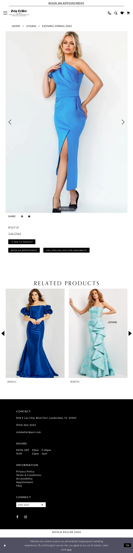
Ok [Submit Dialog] (128, 545)
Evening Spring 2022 (57, 26)
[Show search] (116, 13)
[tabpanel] (66, 122)
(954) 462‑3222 (26, 425)
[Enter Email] (31, 504)
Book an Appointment (24, 250)
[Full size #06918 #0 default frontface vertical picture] (66, 122)
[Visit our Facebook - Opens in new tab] (17, 517)
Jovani (31, 26)
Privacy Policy (25, 471)
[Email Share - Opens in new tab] (29, 216)
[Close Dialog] (5, 545)
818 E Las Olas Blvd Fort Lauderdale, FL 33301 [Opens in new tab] (46, 418)
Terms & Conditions (28, 475)
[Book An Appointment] (66, 3)
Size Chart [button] (14, 233)
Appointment (24, 482)
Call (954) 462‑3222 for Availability (66, 250)
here (69, 549)
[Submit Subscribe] (42, 504)
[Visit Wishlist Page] (122, 13)
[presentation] (35, 333)
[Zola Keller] (19, 13)
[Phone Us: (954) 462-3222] (109, 13)
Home (16, 26)
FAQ (19, 485)
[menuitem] (5, 13)
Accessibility (24, 478)
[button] (5, 13)
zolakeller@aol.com (28, 432)
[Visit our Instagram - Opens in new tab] (25, 517)
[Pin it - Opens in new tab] (22, 216)
